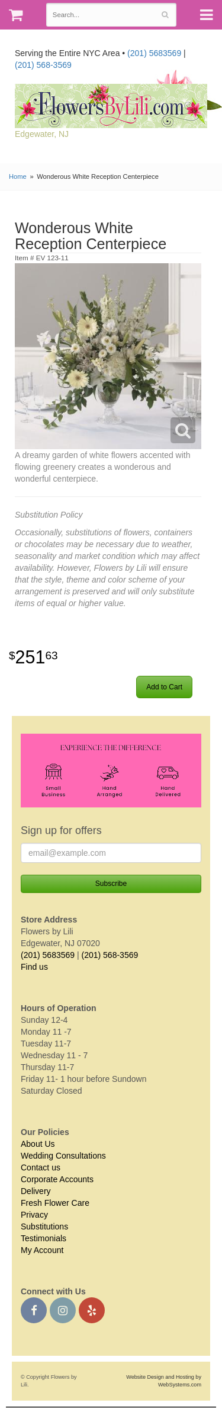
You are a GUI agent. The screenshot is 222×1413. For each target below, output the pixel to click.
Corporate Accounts (57, 1179)
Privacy (34, 1214)
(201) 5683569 (154, 53)
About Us (38, 1144)
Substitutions (44, 1226)
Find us (34, 967)
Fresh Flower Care (55, 1203)
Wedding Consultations (63, 1155)
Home (18, 176)
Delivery (36, 1191)
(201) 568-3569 (43, 65)
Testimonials (43, 1238)
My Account (42, 1250)
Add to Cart (164, 687)
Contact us (40, 1167)
